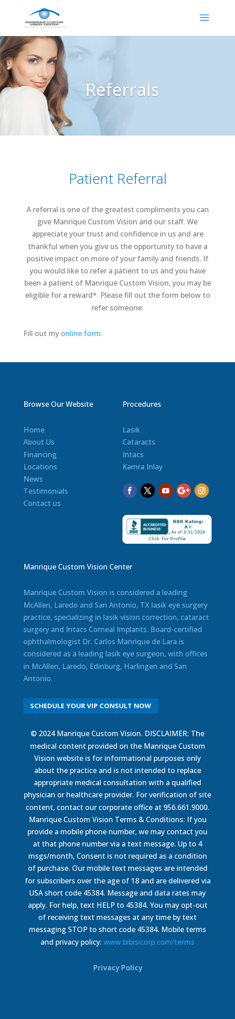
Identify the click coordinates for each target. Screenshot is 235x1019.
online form (81, 333)
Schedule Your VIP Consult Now (90, 705)
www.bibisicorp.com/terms (149, 942)
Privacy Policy (117, 968)
